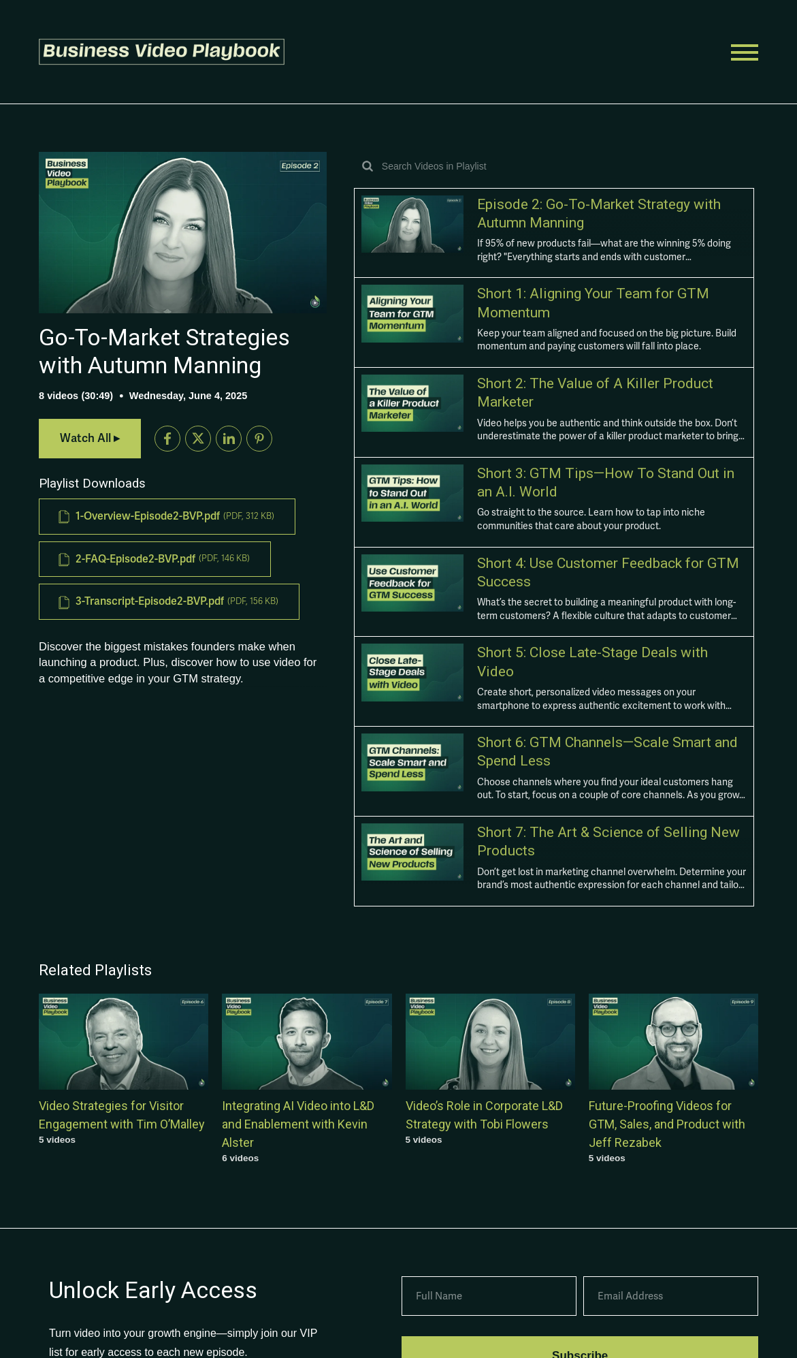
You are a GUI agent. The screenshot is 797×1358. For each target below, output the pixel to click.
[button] (165, 52)
